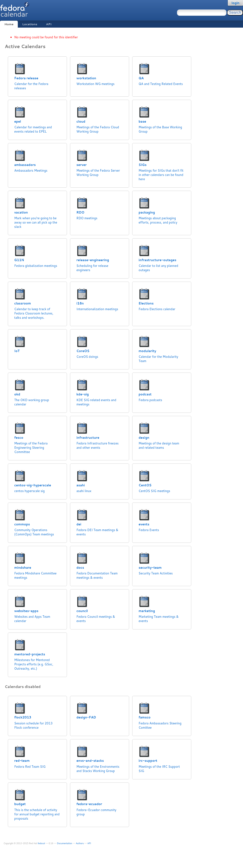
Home (8, 24)
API (48, 24)
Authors (80, 843)
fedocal (41, 843)
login (235, 3)
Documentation (64, 843)
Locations (29, 24)
